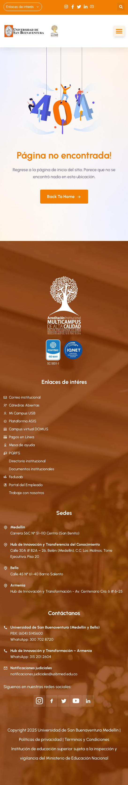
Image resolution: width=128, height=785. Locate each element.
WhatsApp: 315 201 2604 (30, 656)
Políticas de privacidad (41, 739)
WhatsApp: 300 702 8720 (31, 639)
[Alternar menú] (119, 31)
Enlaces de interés (22, 7)
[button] (120, 7)
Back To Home (64, 196)
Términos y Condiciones (86, 739)
